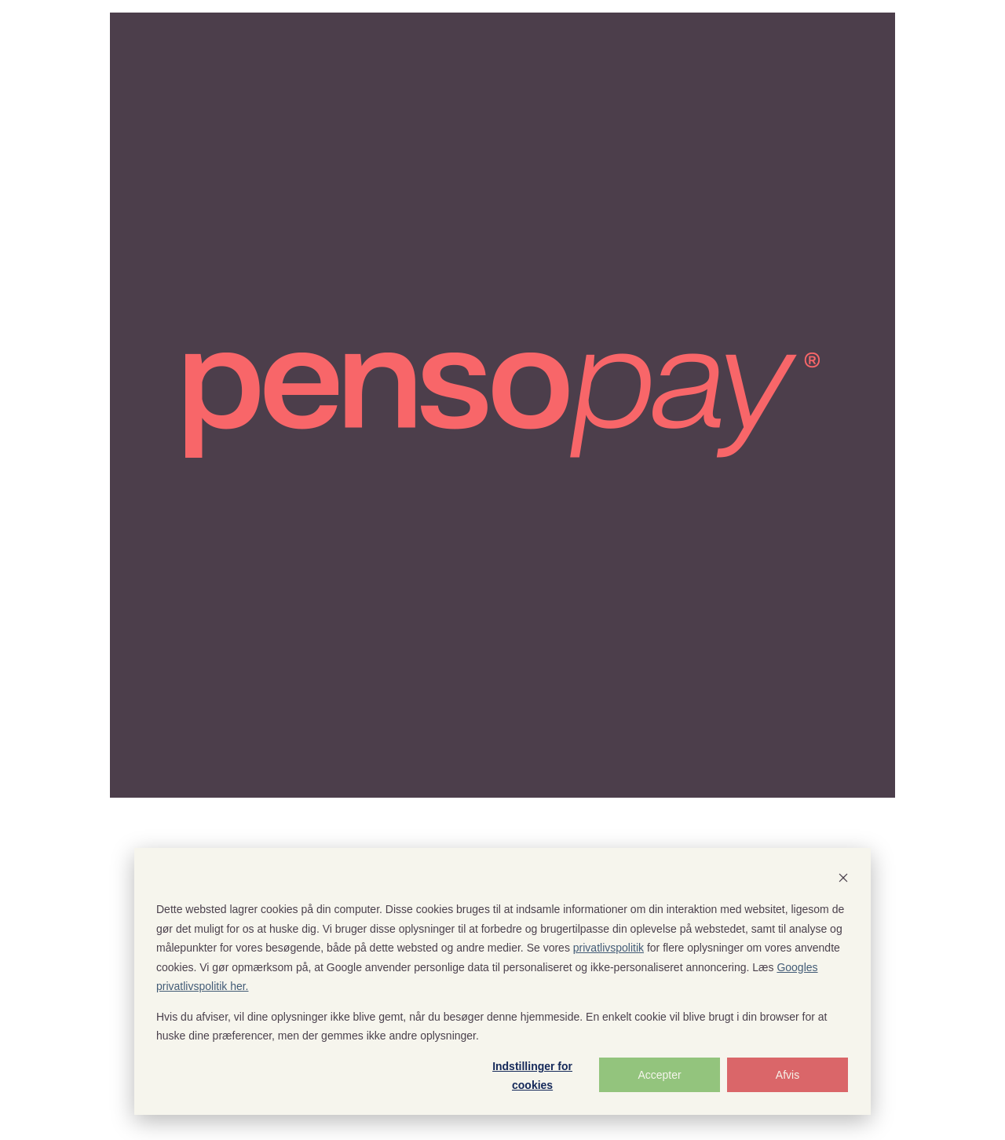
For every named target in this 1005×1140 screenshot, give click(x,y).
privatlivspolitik (608, 947)
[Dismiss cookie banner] (843, 880)
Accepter (659, 1075)
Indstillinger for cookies (532, 1076)
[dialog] (502, 981)
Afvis (787, 1075)
